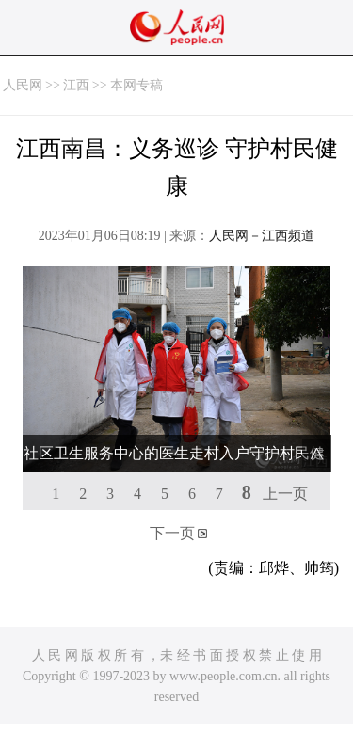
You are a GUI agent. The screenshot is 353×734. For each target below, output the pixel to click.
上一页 (285, 494)
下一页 (172, 533)
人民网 (22, 85)
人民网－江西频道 (261, 236)
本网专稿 (136, 85)
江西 (76, 85)
